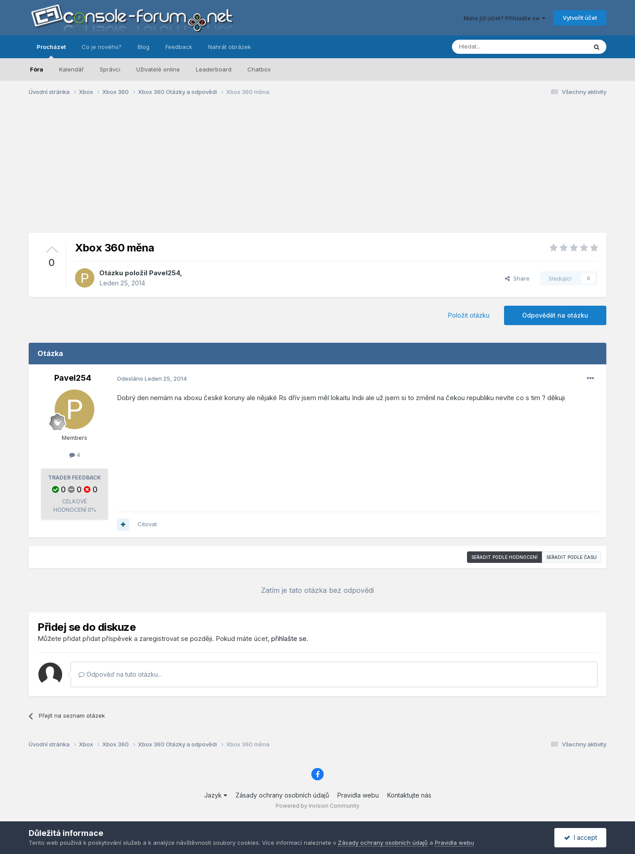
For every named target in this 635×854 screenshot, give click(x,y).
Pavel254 (164, 273)
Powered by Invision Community (317, 805)
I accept (580, 837)
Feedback (178, 46)
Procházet (51, 50)
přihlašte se (288, 638)
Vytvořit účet (580, 17)
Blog (143, 46)
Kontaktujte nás (409, 795)
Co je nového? (102, 46)
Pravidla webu (358, 795)
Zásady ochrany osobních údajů (282, 795)
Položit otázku (468, 315)
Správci (110, 69)
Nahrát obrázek (229, 46)
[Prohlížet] (497, 47)
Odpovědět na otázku (555, 315)
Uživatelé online (158, 69)
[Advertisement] (317, 171)
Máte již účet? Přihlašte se (504, 18)
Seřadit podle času (571, 557)
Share (517, 278)
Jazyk (215, 795)
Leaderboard (214, 69)
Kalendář (71, 69)
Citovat (147, 524)
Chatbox (259, 69)
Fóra (36, 69)
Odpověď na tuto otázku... (120, 674)
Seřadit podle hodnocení (504, 557)
